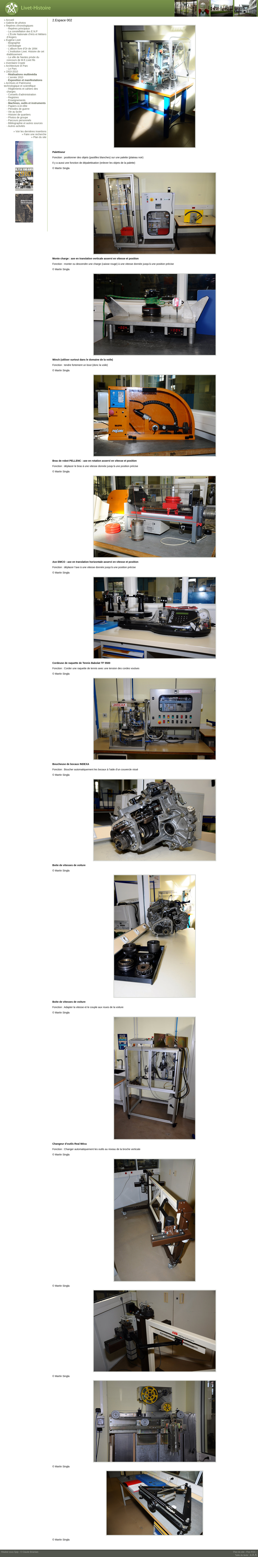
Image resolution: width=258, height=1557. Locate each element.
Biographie (14, 42)
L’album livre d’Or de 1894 (22, 48)
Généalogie (14, 45)
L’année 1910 (15, 77)
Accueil (10, 19)
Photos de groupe (18, 117)
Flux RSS (250, 1552)
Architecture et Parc (17, 65)
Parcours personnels (19, 120)
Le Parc (12, 68)
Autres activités (16, 126)
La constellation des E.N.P (23, 31)
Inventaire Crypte (15, 62)
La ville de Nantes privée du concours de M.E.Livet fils (23, 58)
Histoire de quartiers (19, 114)
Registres (13, 97)
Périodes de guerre (19, 108)
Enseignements (17, 100)
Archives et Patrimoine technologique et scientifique (20, 84)
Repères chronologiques (19, 25)
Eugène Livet (13, 40)
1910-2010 (12, 71)
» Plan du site (38, 137)
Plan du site (239, 1552)
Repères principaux (19, 28)
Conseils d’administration (22, 94)
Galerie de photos (16, 22)
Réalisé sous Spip (9, 1552)
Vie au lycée (15, 111)
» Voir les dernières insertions (29, 131)
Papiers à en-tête (17, 106)
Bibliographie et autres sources (25, 123)
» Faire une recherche (34, 134)
